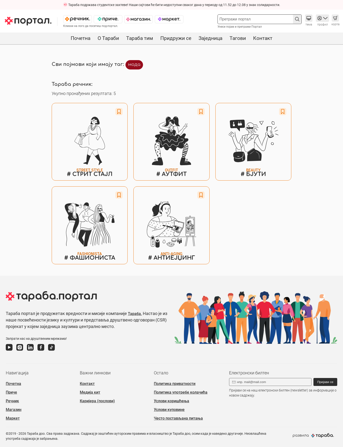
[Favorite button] (119, 111)
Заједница (210, 38)
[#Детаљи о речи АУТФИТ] (171, 142)
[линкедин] (30, 351)
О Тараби (108, 38)
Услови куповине (169, 409)
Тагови (238, 38)
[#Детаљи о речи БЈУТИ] (253, 142)
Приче (11, 392)
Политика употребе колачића (180, 392)
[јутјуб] (9, 351)
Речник (12, 401)
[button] (297, 19)
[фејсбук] (40, 351)
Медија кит (90, 392)
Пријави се (325, 382)
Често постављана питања (178, 418)
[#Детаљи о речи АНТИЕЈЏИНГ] (171, 225)
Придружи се (175, 38)
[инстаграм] (19, 351)
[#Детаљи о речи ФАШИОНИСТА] (90, 225)
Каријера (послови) (97, 401)
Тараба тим (139, 38)
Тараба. (135, 313)
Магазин (13, 409)
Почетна (80, 38)
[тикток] (51, 351)
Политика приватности (174, 383)
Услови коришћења (171, 401)
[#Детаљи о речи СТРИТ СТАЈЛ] (90, 142)
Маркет (13, 418)
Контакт (262, 38)
